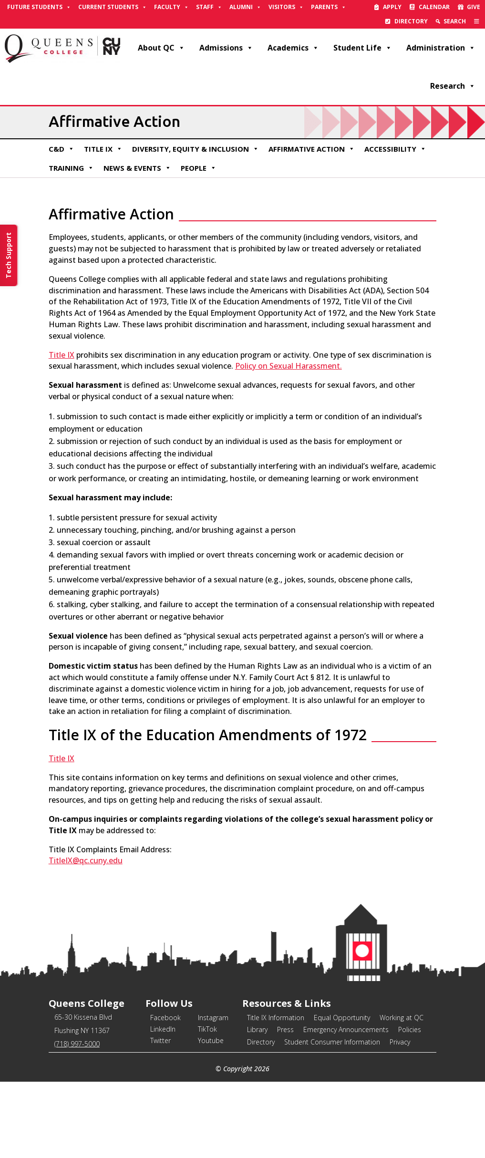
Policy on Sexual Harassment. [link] (288, 366)
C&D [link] (61, 148)
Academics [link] (293, 48)
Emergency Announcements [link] (346, 1029)
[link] (477, 21)
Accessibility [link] (395, 148)
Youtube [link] (211, 1040)
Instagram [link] (213, 1017)
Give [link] (473, 7)
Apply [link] (392, 7)
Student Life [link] (362, 48)
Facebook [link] (165, 1017)
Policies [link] (409, 1029)
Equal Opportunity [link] (342, 1017)
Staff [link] (209, 7)
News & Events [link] (137, 167)
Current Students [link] (112, 7)
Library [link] (257, 1029)
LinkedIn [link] (162, 1029)
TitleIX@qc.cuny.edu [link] (86, 860)
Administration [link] (440, 48)
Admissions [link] (226, 48)
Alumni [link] (245, 7)
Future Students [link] (39, 7)
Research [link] (452, 86)
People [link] (199, 167)
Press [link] (285, 1029)
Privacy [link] (400, 1041)
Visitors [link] (286, 7)
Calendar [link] (434, 7)
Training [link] (71, 167)
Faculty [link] (171, 7)
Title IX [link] (103, 148)
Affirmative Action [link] (311, 148)
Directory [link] (411, 21)
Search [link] (455, 21)
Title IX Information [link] (275, 1017)
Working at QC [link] (401, 1017)
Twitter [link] (160, 1040)
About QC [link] (161, 48)
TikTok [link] (207, 1029)
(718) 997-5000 (77, 1043)
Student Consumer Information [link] (332, 1041)
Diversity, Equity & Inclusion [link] (195, 148)
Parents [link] (328, 7)
